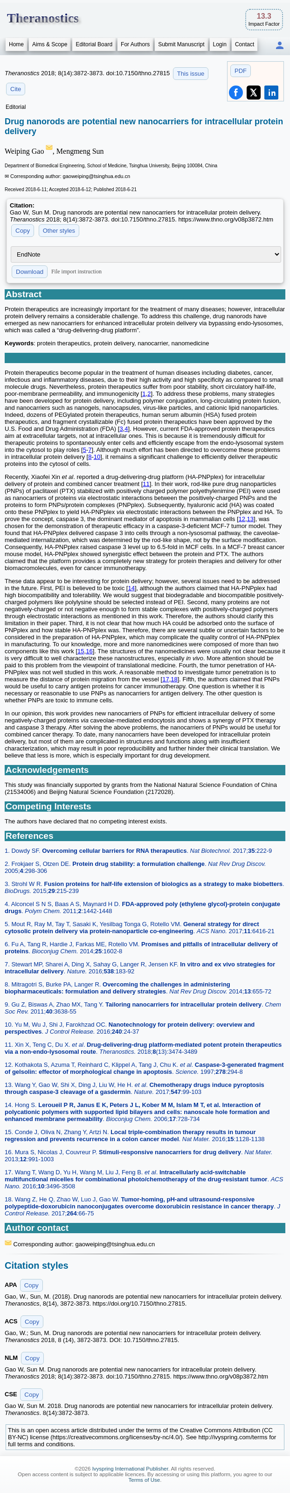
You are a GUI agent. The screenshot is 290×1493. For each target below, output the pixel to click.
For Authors (135, 44)
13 (250, 518)
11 (146, 483)
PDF (241, 70)
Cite (15, 89)
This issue (191, 73)
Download (29, 271)
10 (97, 456)
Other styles (59, 230)
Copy (22, 230)
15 (80, 651)
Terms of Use (144, 1480)
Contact (244, 44)
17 (165, 679)
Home (16, 44)
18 (174, 679)
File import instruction (76, 271)
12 (242, 518)
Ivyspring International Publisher (130, 1469)
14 (131, 588)
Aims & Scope (49, 44)
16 (89, 651)
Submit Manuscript (181, 44)
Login (220, 44)
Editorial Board (94, 44)
